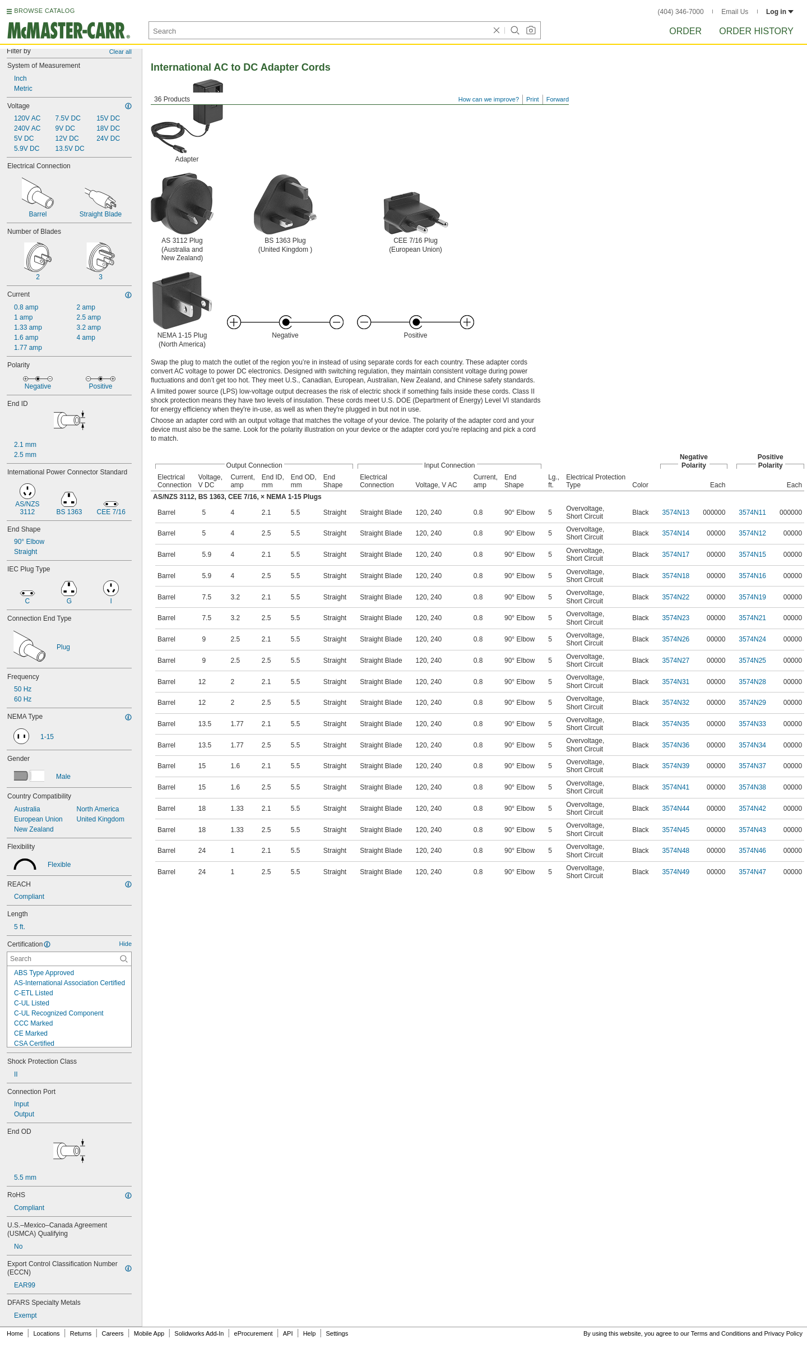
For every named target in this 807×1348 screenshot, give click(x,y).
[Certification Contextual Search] (69, 959)
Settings (337, 1333)
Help (309, 1333)
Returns (81, 1333)
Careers (112, 1333)
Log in (780, 12)
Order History (756, 31)
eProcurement (253, 1333)
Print (532, 99)
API (288, 1333)
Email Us (734, 12)
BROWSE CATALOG (44, 10)
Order (685, 31)
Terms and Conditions (720, 1333)
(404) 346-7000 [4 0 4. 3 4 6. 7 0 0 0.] (681, 12)
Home (15, 1333)
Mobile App (149, 1333)
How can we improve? (488, 99)
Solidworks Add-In (199, 1333)
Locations (47, 1333)
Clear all (120, 51)
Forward (557, 99)
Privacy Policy (783, 1333)
